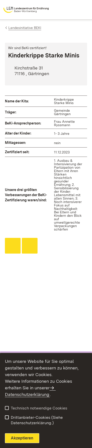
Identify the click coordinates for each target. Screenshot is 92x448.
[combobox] (68, 10)
